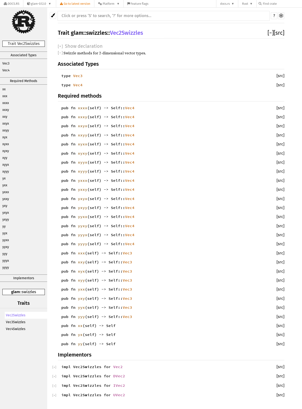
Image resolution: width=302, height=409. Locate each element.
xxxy (5, 110)
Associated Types (24, 55)
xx (4, 89)
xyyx (5, 165)
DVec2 (119, 376)
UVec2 (119, 394)
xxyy (5, 130)
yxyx (5, 213)
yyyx (5, 261)
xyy (4, 158)
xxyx (5, 124)
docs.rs (225, 3)
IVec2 (119, 385)
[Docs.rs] (11, 3)
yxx (4, 185)
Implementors (23, 278)
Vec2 (118, 366)
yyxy (5, 247)
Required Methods (23, 81)
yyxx (5, 240)
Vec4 (5, 70)
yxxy (5, 199)
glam (15, 291)
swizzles (29, 291)
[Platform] (108, 3)
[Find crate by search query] (282, 3)
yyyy (5, 267)
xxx (4, 96)
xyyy (5, 172)
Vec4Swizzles (15, 329)
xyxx (5, 144)
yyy (4, 254)
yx (4, 178)
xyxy (5, 151)
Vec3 (5, 63)
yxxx (5, 192)
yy (4, 226)
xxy (4, 117)
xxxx (5, 103)
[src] (279, 33)
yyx (4, 233)
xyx (4, 137)
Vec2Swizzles (15, 315)
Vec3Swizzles (15, 322)
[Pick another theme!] (53, 15)
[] (271, 33)
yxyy (5, 220)
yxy (4, 206)
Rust (245, 3)
